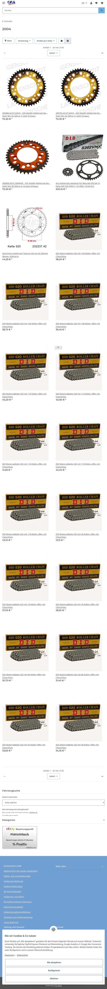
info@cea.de (33, 812)
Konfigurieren (54, 970)
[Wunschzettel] (96, 3)
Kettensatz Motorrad (13, 881)
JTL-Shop (58, 985)
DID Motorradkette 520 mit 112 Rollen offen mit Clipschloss (78, 395)
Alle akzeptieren (54, 962)
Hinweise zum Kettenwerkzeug (18, 917)
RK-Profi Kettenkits (12, 891)
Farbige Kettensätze (13, 886)
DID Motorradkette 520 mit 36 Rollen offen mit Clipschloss (77, 535)
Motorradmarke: (9, 797)
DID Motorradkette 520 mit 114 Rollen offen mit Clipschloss (24, 465)
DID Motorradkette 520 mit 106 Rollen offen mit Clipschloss (24, 325)
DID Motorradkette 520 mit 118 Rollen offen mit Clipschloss (24, 535)
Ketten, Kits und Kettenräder (17, 876)
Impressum (9, 955)
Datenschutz (22, 955)
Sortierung (23, 40)
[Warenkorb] (102, 3)
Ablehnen (54, 978)
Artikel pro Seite (44, 40)
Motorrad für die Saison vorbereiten (21, 871)
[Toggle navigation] (3, 1)
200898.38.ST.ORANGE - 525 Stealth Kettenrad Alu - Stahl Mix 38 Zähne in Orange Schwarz (26, 184)
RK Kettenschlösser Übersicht (17, 901)
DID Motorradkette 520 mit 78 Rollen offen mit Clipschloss (77, 606)
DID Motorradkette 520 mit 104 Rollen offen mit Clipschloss (78, 255)
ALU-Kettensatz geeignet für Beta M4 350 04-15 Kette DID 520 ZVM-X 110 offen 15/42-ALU (78, 184)
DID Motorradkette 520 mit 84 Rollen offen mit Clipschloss (23, 676)
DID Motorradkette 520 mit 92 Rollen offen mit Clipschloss (23, 746)
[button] (91, 3)
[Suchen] (50, 10)
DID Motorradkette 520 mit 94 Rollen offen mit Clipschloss (77, 746)
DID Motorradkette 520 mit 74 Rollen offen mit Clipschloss (23, 606)
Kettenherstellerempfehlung (17, 912)
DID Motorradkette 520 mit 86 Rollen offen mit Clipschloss (77, 676)
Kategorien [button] (8, 820)
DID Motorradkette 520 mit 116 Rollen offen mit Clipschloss (78, 465)
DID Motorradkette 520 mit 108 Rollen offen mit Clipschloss (78, 325)
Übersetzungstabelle (13, 907)
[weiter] (102, 53)
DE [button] (83, 3)
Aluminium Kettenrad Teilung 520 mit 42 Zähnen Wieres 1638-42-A (25, 255)
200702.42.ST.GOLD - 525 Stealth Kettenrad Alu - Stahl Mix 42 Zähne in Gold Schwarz (78, 114)
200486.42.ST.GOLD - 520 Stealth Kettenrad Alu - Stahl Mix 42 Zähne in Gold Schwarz (24, 114)
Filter (8, 40)
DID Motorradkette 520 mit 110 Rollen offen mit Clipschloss (24, 395)
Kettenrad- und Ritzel (14, 896)
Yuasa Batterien (11, 922)
